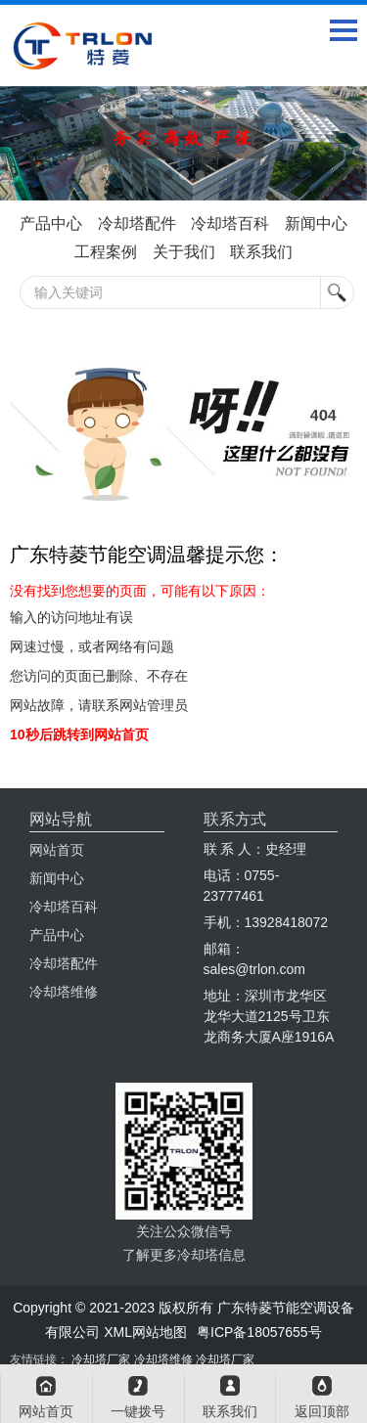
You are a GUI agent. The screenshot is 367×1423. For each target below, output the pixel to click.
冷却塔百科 (230, 223)
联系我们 (261, 252)
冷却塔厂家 (100, 1359)
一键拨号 (138, 1411)
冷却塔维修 (63, 992)
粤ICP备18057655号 (259, 1332)
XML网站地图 (145, 1332)
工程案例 (105, 252)
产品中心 (51, 223)
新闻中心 (316, 223)
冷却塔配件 (137, 223)
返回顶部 (322, 1411)
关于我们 (184, 252)
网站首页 (56, 850)
